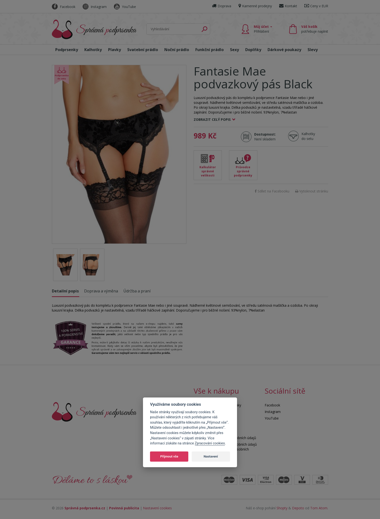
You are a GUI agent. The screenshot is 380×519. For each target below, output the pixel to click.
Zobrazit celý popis (212, 119)
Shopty (282, 508)
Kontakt (288, 6)
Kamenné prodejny (255, 6)
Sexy (234, 49)
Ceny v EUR (316, 6)
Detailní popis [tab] (65, 291)
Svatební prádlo (142, 49)
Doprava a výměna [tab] (101, 291)
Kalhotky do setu (308, 136)
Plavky (114, 49)
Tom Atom (318, 508)
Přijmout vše (169, 456)
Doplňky (253, 49)
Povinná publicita (124, 508)
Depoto (298, 508)
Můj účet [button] (263, 29)
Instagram (95, 6)
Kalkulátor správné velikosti (207, 171)
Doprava (221, 6)
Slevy (313, 49)
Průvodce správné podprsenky (243, 171)
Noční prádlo (176, 49)
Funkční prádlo (209, 49)
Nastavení (211, 456)
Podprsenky (66, 49)
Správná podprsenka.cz (84, 508)
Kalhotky (93, 49)
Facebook (63, 6)
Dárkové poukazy (284, 49)
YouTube (125, 6)
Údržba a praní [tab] (136, 291)
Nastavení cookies (157, 508)
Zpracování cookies (210, 443)
